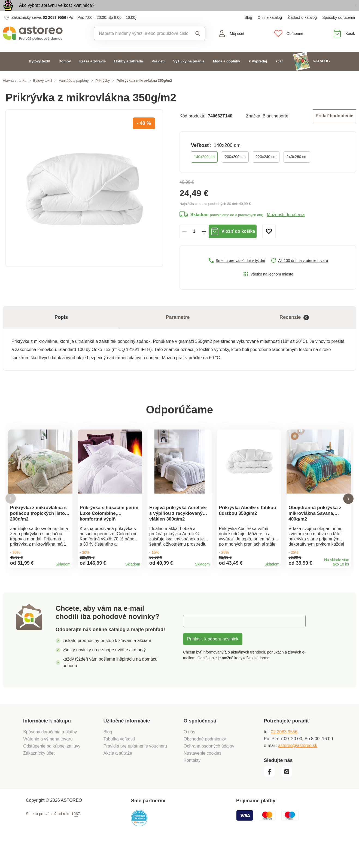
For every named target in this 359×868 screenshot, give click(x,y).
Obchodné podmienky (205, 763)
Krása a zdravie (92, 74)
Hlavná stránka (14, 93)
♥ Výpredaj (258, 74)
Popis (61, 328)
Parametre (178, 328)
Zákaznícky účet (39, 777)
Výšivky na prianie (189, 74)
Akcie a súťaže (118, 777)
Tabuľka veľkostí (119, 763)
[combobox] (141, 46)
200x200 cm (235, 168)
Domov (65, 74)
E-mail (193, 645)
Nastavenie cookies (202, 777)
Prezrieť (325, 12)
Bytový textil (39, 74)
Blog (248, 30)
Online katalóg (270, 30)
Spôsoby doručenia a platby (50, 756)
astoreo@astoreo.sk (297, 769)
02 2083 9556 (54, 30)
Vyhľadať (197, 46)
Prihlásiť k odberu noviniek (212, 663)
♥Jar (279, 74)
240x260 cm (297, 168)
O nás (189, 756)
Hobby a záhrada (128, 74)
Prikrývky (102, 93)
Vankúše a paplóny (74, 93)
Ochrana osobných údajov (209, 770)
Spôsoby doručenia (338, 30)
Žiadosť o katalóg (302, 30)
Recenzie (294, 329)
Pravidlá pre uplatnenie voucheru (135, 770)
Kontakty (192, 784)
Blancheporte (275, 128)
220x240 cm (266, 168)
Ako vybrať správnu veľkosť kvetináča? (56, 11)
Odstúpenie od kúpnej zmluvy (51, 770)
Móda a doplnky (226, 74)
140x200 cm (204, 168)
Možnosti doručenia (286, 226)
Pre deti (158, 74)
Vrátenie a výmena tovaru (48, 763)
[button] (10, 516)
